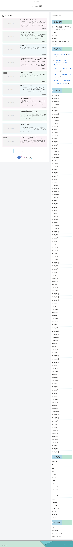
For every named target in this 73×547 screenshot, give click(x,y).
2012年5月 (55, 173)
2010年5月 (55, 247)
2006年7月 (55, 371)
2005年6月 (55, 402)
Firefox (54, 477)
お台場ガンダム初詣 (60, 54)
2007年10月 (55, 337)
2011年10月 (55, 194)
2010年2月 (55, 256)
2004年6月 (55, 430)
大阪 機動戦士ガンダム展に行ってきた (61, 43)
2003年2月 (55, 446)
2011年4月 (55, 213)
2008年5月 (55, 315)
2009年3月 (55, 284)
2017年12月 (55, 98)
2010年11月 (55, 228)
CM (53, 468)
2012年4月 (55, 176)
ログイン (54, 527)
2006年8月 (55, 368)
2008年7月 (55, 309)
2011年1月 (55, 222)
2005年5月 (55, 405)
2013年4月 (55, 139)
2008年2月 (55, 325)
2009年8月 (55, 269)
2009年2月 (55, 287)
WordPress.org (56, 536)
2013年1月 (55, 148)
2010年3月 (55, 253)
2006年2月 (55, 387)
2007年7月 (55, 343)
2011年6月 (55, 207)
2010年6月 (55, 244)
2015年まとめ (56, 38)
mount (58, 71)
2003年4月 (55, 439)
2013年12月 (55, 114)
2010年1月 (55, 259)
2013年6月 (55, 132)
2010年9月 (55, 235)
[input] (62, 15)
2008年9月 (55, 303)
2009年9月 (55, 266)
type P (54, 511)
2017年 (54, 32)
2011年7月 (55, 204)
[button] (70, 15)
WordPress (55, 514)
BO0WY (54, 462)
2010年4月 (55, 250)
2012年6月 (55, 170)
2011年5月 (55, 210)
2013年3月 (55, 142)
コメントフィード (57, 533)
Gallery (54, 480)
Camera (54, 465)
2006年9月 (55, 365)
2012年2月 (55, 182)
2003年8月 (55, 433)
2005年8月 (55, 396)
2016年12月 (55, 101)
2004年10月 (55, 418)
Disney (54, 474)
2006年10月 (55, 362)
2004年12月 (55, 411)
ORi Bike (54, 505)
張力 (69, 54)
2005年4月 (55, 408)
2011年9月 (55, 197)
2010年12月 (55, 225)
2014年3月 (55, 111)
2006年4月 (55, 380)
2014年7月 (55, 108)
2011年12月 (55, 188)
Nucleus (54, 502)
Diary (53, 471)
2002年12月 (55, 452)
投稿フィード (56, 530)
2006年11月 (55, 359)
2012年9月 (55, 160)
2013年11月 (55, 117)
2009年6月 (55, 275)
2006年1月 (55, 390)
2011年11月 (55, 191)
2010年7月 (55, 241)
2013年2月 (55, 145)
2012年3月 (55, 179)
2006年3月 (55, 384)
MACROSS (55, 489)
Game (54, 483)
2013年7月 (55, 129)
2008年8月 (55, 306)
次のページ (25, 151)
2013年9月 (55, 123)
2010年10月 (55, 232)
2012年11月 (55, 154)
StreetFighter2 (56, 508)
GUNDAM (55, 486)
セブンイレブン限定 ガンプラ (62, 68)
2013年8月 (55, 126)
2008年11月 (55, 297)
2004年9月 (55, 421)
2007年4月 (55, 346)
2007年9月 (55, 340)
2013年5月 (55, 135)
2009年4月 (55, 281)
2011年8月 (55, 201)
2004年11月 (55, 415)
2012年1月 (55, 185)
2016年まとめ (56, 35)
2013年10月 (55, 120)
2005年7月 (55, 399)
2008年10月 (55, 300)
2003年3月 (55, 442)
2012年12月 (55, 151)
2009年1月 (55, 291)
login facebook (58, 65)
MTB (53, 499)
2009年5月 (55, 278)
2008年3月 (55, 322)
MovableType (56, 496)
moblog (54, 493)
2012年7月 (55, 166)
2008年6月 (55, 312)
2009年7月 (55, 272)
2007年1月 (55, 353)
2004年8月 (55, 424)
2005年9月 (55, 393)
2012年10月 (55, 157)
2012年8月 (55, 163)
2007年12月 (55, 331)
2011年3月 (55, 216)
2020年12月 (55, 95)
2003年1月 (55, 449)
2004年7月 (55, 427)
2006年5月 (55, 377)
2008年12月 (55, 294)
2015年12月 (55, 104)
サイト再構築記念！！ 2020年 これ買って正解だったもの (61, 28)
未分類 (54, 517)
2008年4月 (55, 318)
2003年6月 (55, 436)
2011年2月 (55, 219)
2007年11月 (55, 334)
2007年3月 (55, 349)
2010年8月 (55, 238)
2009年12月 (55, 263)
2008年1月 (55, 328)
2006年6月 (55, 374)
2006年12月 (55, 356)
